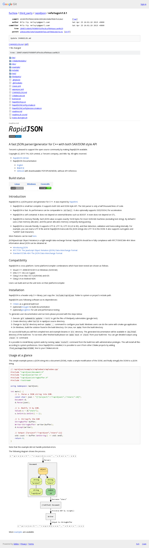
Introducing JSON (20, 247)
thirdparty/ (16, 76)
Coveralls (45, 184)
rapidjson (40, 13)
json (144, 544)
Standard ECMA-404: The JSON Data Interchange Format (37, 253)
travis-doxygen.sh (19, 117)
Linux (17, 184)
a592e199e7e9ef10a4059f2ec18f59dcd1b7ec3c (41, 32)
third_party (26, 13)
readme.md (17, 111)
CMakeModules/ (19, 61)
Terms (31, 544)
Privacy (23, 544)
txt (137, 544)
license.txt (16, 98)
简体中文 (20, 168)
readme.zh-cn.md (19, 114)
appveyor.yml (18, 89)
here (34, 236)
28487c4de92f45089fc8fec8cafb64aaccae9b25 (41, 28)
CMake (16, 304)
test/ (14, 73)
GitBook (20, 171)
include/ (15, 70)
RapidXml (73, 201)
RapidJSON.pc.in (19, 102)
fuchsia (13, 13)
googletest (26, 310)
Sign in (143, 4)
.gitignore (16, 79)
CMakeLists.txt (18, 95)
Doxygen (25, 307)
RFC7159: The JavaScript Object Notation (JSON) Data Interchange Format (45, 250)
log (74, 19)
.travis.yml (16, 86)
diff (67, 32)
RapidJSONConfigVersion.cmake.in (27, 108)
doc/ (14, 64)
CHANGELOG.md (16, 44)
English (20, 165)
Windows (31, 184)
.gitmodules (17, 83)
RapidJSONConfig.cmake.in (23, 105)
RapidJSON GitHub (21, 158)
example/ (16, 67)
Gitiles (16, 544)
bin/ (13, 57)
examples (18, 532)
